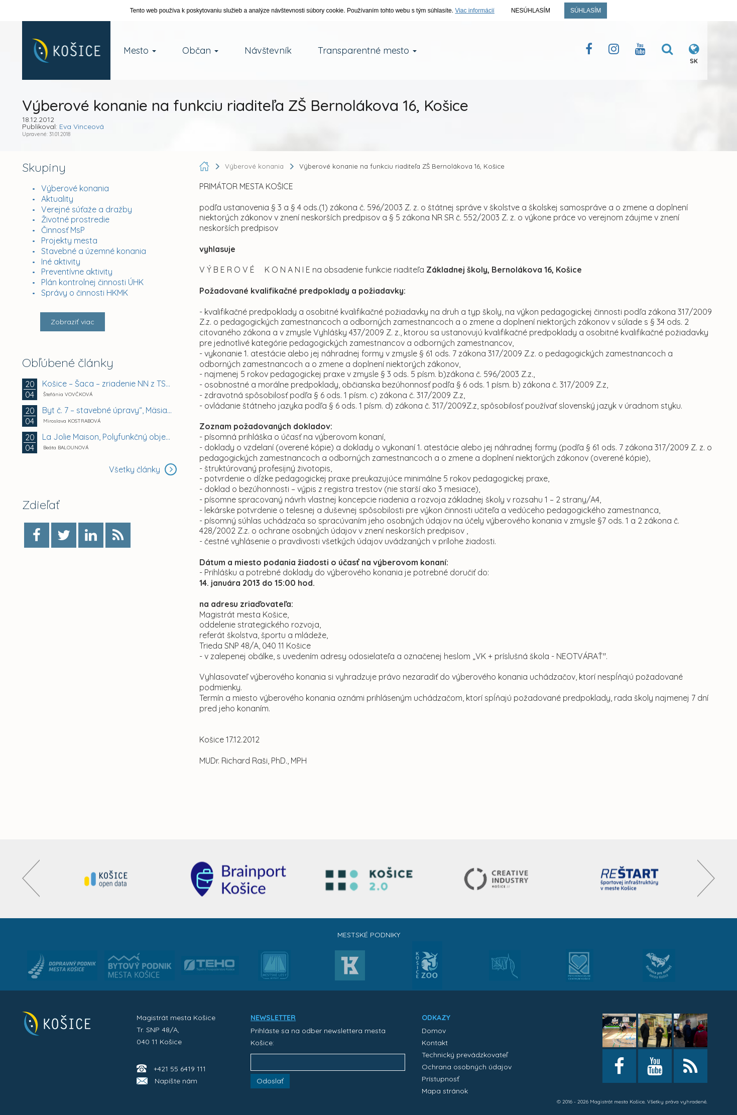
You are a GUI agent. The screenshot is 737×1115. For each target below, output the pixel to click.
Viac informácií (474, 10)
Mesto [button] (140, 50)
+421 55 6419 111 (180, 1068)
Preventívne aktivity (76, 272)
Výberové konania (75, 188)
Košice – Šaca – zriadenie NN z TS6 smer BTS (108, 384)
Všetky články (143, 469)
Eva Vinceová (81, 126)
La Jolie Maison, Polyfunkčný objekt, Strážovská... (108, 437)
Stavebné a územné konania (93, 251)
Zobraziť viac (72, 321)
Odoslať (270, 1080)
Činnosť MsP (63, 230)
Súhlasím (585, 10)
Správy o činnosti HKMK (84, 293)
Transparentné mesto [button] (367, 50)
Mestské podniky (368, 934)
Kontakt (435, 1042)
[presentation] (31, 878)
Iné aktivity (60, 262)
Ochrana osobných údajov (467, 1066)
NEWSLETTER (273, 1017)
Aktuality (57, 199)
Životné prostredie (75, 219)
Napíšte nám (176, 1080)
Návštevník (268, 50)
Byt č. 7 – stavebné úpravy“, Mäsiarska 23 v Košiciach (108, 410)
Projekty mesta (69, 240)
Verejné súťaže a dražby (86, 209)
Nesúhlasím (530, 10)
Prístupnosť (440, 1078)
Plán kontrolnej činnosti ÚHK (92, 282)
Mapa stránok (445, 1090)
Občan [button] (200, 50)
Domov (434, 1030)
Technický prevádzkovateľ (465, 1054)
